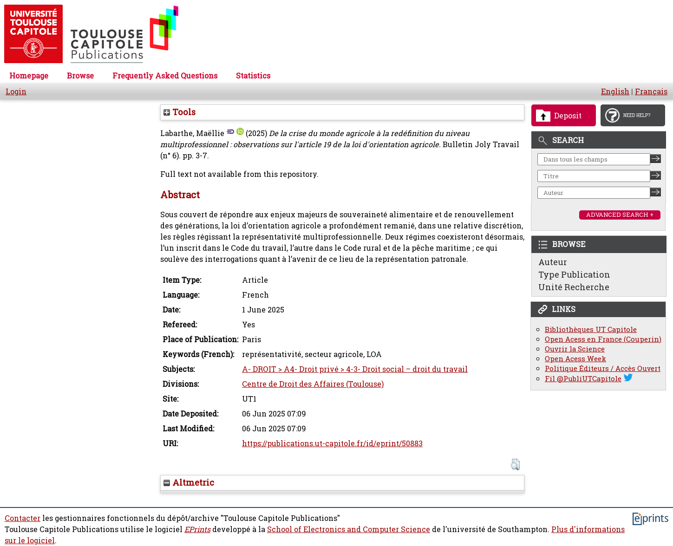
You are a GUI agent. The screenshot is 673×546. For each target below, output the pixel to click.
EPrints (197, 529)
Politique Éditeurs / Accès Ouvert (602, 368)
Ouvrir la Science (575, 349)
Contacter (22, 518)
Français (651, 91)
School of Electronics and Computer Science (348, 529)
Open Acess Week (575, 359)
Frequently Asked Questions (164, 76)
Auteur (552, 261)
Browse (80, 76)
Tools (179, 111)
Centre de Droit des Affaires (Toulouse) (313, 384)
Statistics (253, 76)
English (615, 91)
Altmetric (188, 482)
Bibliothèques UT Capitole (591, 329)
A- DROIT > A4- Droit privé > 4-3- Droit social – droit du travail (355, 369)
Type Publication (574, 274)
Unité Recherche (573, 286)
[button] (515, 464)
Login (16, 91)
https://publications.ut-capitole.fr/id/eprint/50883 (332, 443)
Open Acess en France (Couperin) (603, 339)
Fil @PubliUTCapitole (583, 379)
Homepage (28, 76)
